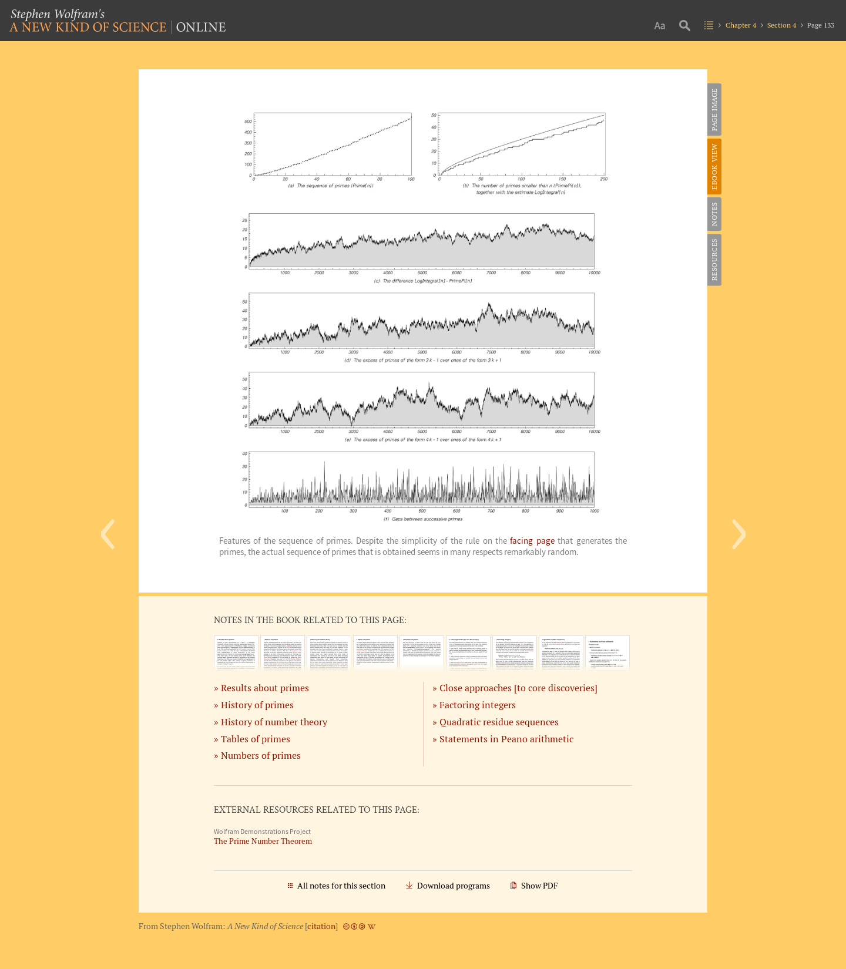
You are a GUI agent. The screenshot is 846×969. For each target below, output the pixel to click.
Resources (714, 259)
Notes (714, 214)
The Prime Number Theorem (263, 841)
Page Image (714, 109)
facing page (532, 541)
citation (321, 926)
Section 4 (781, 25)
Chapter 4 (741, 25)
